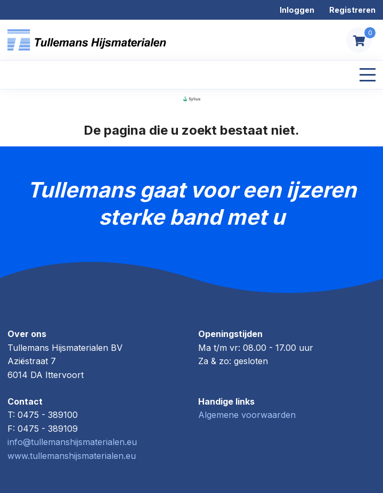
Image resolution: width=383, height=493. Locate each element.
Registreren (352, 9)
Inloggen (297, 9)
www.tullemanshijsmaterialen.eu (71, 455)
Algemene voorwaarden (247, 414)
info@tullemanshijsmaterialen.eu (72, 442)
